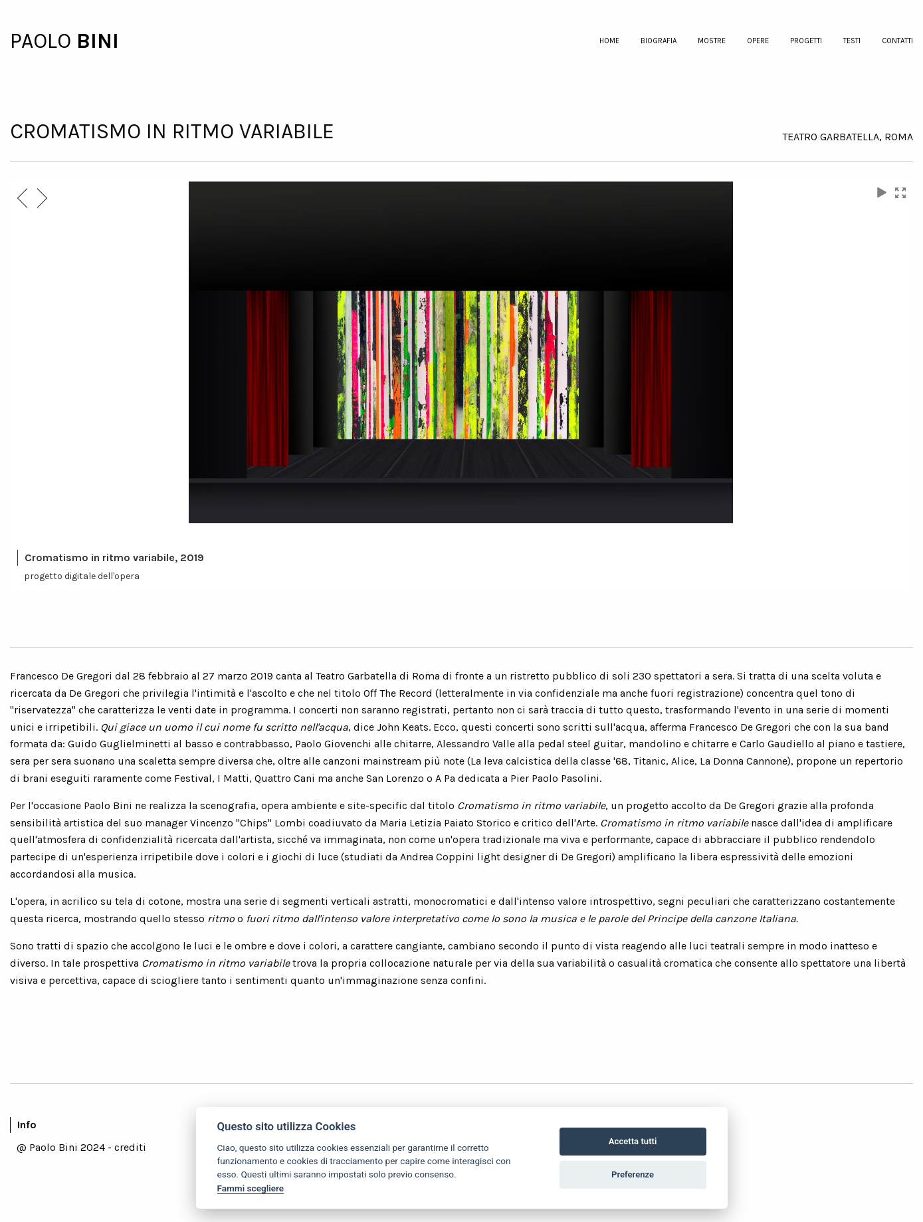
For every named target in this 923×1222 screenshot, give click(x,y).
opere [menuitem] (758, 41)
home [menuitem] (609, 41)
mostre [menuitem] (712, 41)
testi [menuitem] (852, 41)
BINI (97, 41)
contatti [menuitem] (897, 41)
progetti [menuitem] (806, 41)
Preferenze (632, 1174)
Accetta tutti (633, 1141)
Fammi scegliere (250, 1188)
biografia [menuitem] (658, 41)
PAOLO (43, 41)
